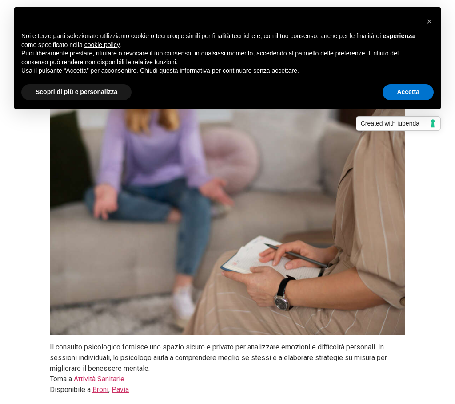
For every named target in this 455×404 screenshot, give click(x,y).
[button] (429, 21)
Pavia (120, 389)
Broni (100, 389)
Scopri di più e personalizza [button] (76, 91)
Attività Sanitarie (99, 379)
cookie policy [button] (102, 44)
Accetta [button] (408, 91)
